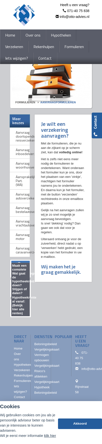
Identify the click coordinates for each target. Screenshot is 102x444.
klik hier (50, 436)
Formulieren (25, 102)
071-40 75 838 (78, 11)
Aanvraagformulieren (58, 102)
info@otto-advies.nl (74, 17)
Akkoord (80, 423)
